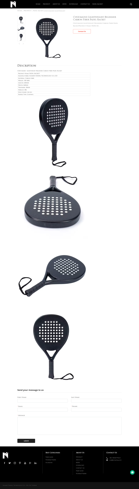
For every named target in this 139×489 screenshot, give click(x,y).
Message (21, 415)
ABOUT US (56, 4)
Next (23, 43)
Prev (19, 43)
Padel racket (97, 4)
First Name (21, 397)
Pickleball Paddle (51, 460)
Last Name (75, 397)
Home (38, 4)
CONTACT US (85, 4)
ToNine (34, 485)
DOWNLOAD (73, 4)
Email (20, 406)
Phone (74, 406)
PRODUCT (46, 4)
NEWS (64, 4)
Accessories (49, 462)
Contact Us (82, 31)
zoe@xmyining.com (115, 460)
